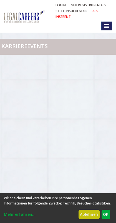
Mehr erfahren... (20, 214)
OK (106, 214)
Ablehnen (89, 214)
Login (61, 5)
